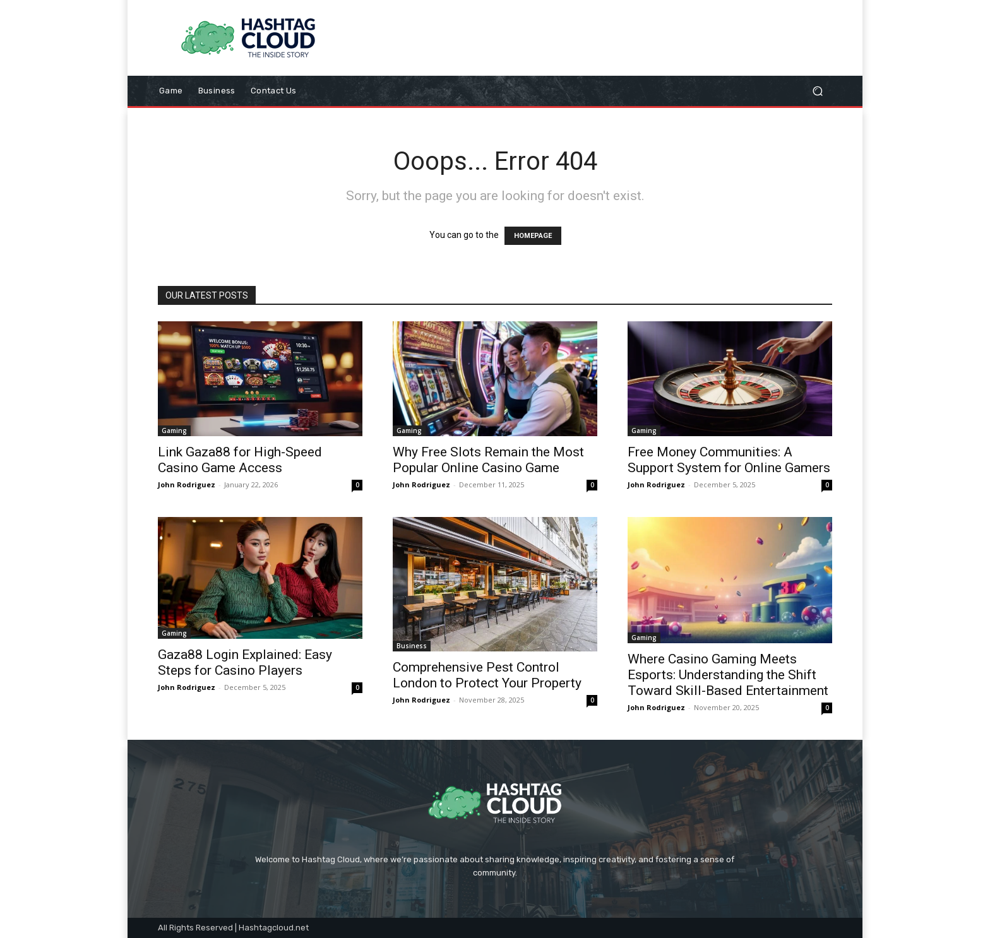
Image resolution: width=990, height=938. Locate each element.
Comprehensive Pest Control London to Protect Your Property (487, 675)
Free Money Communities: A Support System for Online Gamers (729, 459)
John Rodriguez (186, 484)
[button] (817, 91)
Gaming (174, 430)
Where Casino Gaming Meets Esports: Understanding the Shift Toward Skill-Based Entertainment (728, 674)
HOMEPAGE (533, 236)
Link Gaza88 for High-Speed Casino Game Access (240, 459)
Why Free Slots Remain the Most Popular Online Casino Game (488, 459)
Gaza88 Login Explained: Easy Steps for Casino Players (245, 662)
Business (412, 645)
